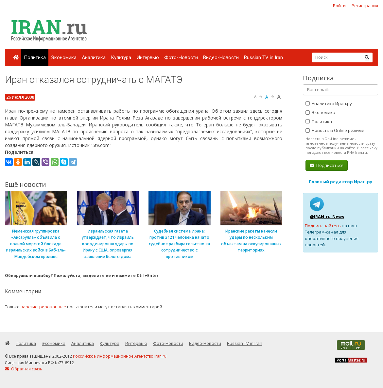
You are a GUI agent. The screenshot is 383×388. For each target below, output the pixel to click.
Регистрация (365, 5)
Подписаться (326, 165)
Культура (121, 57)
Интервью (147, 57)
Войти (339, 5)
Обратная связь (23, 369)
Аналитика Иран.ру (328, 103)
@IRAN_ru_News (327, 216)
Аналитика (94, 57)
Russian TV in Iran (263, 57)
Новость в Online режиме (334, 130)
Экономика (64, 57)
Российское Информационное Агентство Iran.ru (119, 356)
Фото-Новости (181, 57)
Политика (35, 57)
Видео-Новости (221, 57)
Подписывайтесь (323, 226)
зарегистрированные (43, 307)
